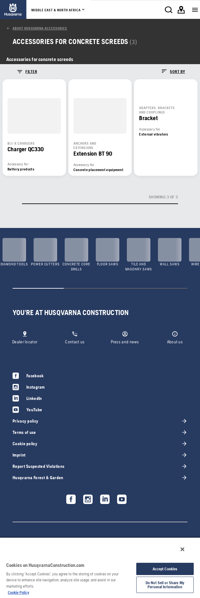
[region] (100, 567)
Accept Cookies (165, 569)
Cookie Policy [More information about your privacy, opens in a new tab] (18, 592)
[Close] (182, 549)
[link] (13, 9)
